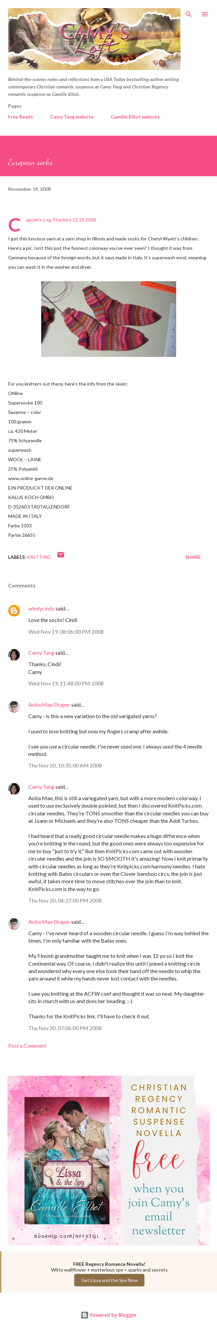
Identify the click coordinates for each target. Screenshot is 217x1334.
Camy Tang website (71, 117)
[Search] (189, 12)
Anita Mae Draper (49, 704)
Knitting (39, 557)
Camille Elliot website (135, 117)
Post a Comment (27, 1045)
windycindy (41, 608)
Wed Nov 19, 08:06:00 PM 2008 (66, 631)
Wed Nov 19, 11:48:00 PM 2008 (66, 683)
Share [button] (193, 557)
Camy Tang (41, 652)
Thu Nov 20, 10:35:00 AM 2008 (65, 765)
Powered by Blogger (109, 1315)
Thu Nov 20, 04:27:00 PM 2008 (65, 900)
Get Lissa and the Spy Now (109, 1280)
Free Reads (20, 117)
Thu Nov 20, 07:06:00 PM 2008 (65, 1028)
